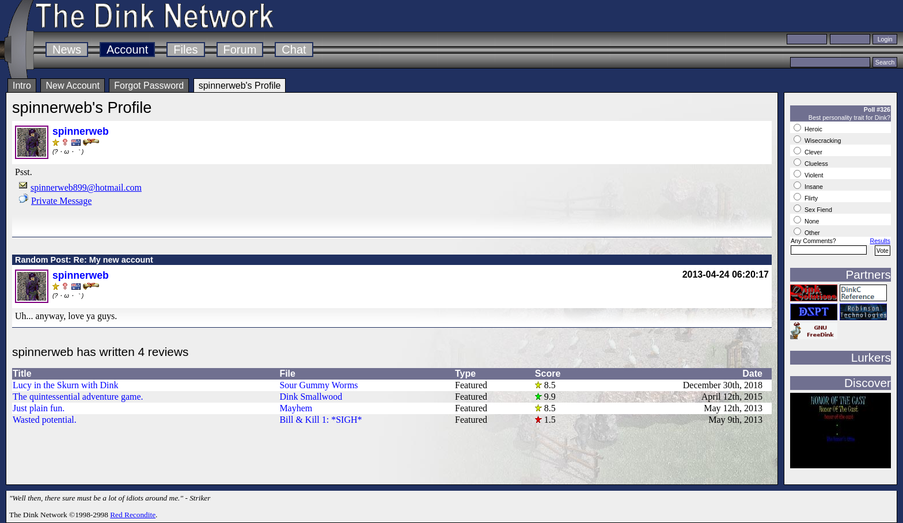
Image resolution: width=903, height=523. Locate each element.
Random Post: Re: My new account (84, 259)
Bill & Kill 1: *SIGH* (320, 420)
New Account (72, 85)
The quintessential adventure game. (78, 396)
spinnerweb (80, 131)
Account (127, 49)
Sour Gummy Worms (318, 385)
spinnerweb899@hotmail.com (86, 187)
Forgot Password (149, 85)
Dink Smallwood (310, 396)
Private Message (61, 201)
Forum (240, 49)
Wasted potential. (45, 420)
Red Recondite (132, 514)
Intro (22, 85)
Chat (294, 49)
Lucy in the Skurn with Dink (66, 385)
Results (880, 240)
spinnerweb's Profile (240, 85)
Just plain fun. (38, 408)
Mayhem (295, 408)
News (66, 49)
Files (185, 49)
